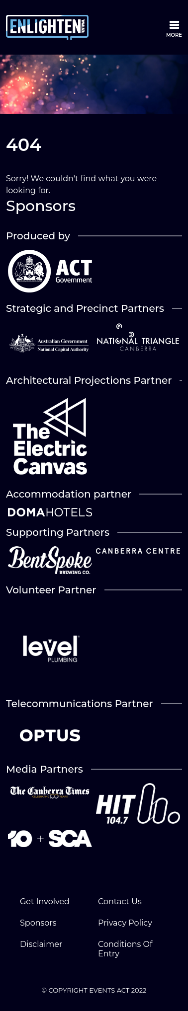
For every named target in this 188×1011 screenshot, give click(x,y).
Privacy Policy (125, 923)
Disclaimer (41, 944)
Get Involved (45, 901)
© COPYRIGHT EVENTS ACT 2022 (94, 990)
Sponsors (38, 923)
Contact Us (120, 901)
